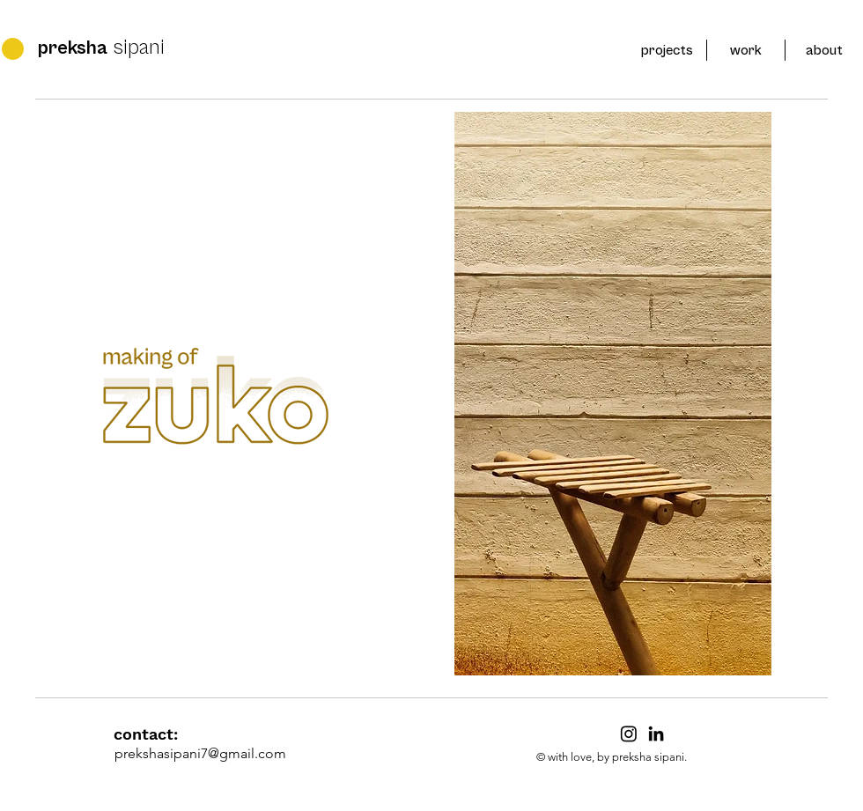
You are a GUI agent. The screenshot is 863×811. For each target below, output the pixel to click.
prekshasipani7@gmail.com (200, 753)
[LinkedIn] (656, 733)
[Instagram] (628, 733)
